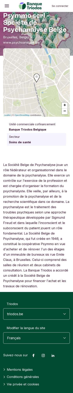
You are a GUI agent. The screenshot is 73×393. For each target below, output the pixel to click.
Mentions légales (18, 370)
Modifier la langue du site (26, 328)
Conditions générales (21, 377)
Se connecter (60, 5)
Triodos (12, 304)
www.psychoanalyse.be (21, 42)
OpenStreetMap (22, 115)
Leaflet (7, 115)
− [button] (64, 111)
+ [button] (64, 105)
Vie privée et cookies (21, 384)
